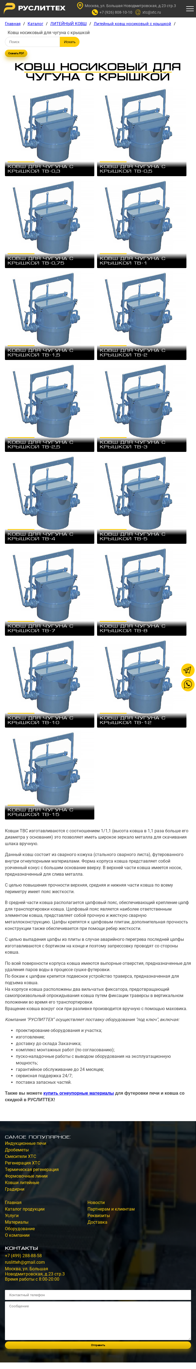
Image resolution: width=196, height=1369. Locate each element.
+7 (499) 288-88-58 (23, 1255)
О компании (17, 1235)
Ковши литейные (22, 1182)
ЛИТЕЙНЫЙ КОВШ (68, 23)
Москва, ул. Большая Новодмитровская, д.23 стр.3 (126, 5)
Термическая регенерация (32, 1169)
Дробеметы (17, 1149)
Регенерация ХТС (22, 1163)
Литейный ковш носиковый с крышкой (132, 23)
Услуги (12, 1215)
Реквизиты (98, 1215)
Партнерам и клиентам (111, 1209)
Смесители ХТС (20, 1156)
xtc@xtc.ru (148, 12)
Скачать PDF (16, 53)
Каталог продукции (25, 1209)
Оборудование (20, 1228)
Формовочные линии (26, 1176)
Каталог (35, 23)
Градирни (14, 1189)
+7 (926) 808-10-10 (112, 12)
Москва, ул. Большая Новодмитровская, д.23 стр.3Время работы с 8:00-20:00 (35, 1274)
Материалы (16, 1222)
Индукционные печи (25, 1143)
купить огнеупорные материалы (78, 1093)
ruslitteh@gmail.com (25, 1262)
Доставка (97, 1222)
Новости (96, 1202)
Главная (13, 23)
